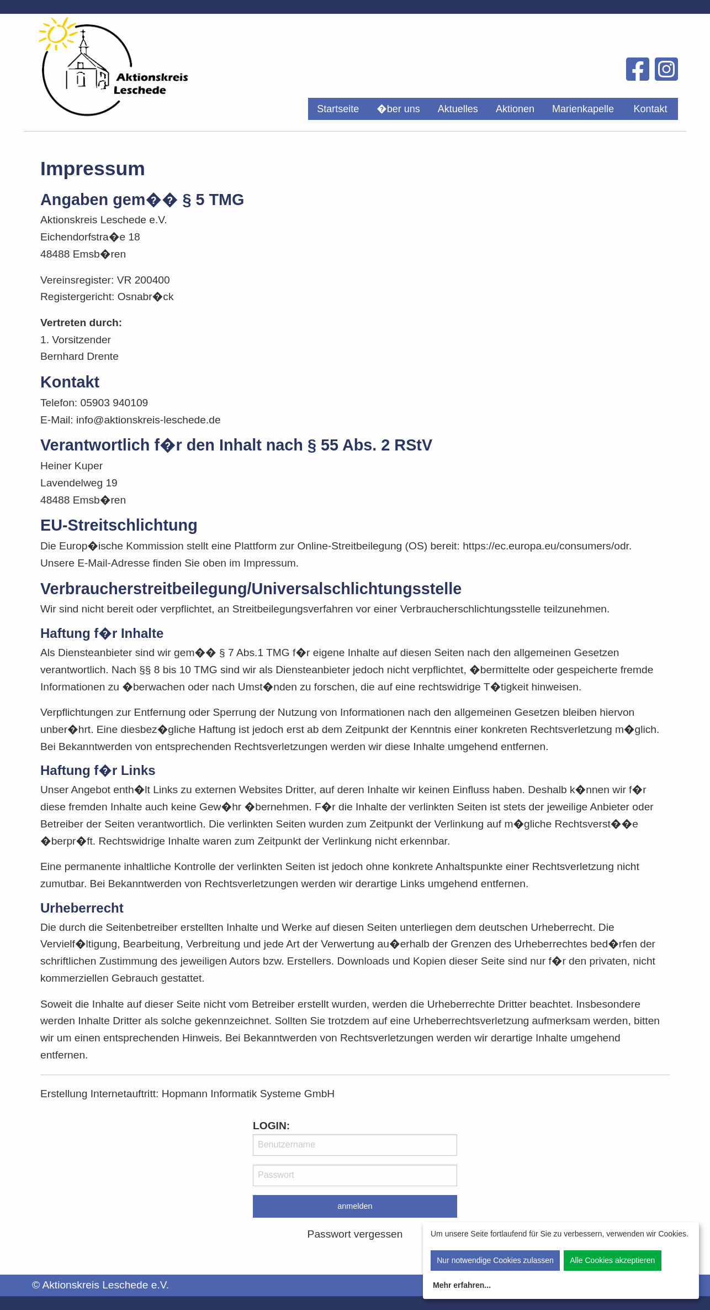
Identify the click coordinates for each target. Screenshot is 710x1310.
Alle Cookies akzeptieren (612, 1260)
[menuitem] (338, 109)
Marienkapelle (583, 108)
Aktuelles (458, 108)
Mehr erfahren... (462, 1285)
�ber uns (398, 108)
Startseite (338, 108)
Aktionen (515, 108)
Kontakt (650, 108)
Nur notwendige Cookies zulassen (495, 1260)
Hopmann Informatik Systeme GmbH (248, 1093)
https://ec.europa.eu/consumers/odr (546, 546)
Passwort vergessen (355, 1234)
